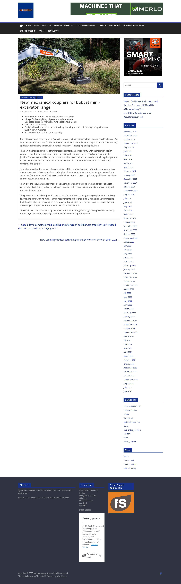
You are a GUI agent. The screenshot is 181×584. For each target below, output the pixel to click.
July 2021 (127, 340)
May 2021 (128, 348)
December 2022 (130, 273)
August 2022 (129, 289)
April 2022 (128, 305)
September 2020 (130, 379)
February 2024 (130, 218)
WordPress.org (130, 468)
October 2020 (129, 375)
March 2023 (129, 261)
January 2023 (129, 269)
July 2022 (127, 293)
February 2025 (130, 171)
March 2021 (129, 356)
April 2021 (128, 352)
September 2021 (130, 332)
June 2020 (128, 391)
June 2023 (128, 250)
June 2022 (128, 297)
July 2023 (127, 246)
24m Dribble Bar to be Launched (137, 113)
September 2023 (130, 238)
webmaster (44, 111)
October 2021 (129, 328)
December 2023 (130, 226)
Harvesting (114, 25)
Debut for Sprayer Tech (133, 117)
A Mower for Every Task (133, 109)
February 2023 (130, 265)
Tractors (46, 25)
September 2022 (130, 285)
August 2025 (129, 147)
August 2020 (129, 383)
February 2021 (130, 360)
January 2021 (129, 364)
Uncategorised (130, 441)
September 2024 (130, 191)
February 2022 (130, 312)
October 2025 (129, 139)
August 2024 (129, 194)
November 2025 (130, 135)
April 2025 (128, 163)
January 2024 (129, 222)
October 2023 (129, 234)
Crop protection (28, 31)
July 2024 (127, 198)
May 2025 (128, 159)
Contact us (53, 31)
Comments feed (130, 464)
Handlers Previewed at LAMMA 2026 (139, 105)
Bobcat (54, 111)
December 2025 (130, 131)
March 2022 (129, 309)
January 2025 (129, 175)
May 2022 (128, 301)
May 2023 (128, 253)
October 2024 (129, 187)
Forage (102, 25)
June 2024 (128, 202)
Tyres (42, 31)
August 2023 (129, 242)
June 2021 (128, 344)
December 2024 (130, 179)
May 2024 (128, 206)
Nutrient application (133, 25)
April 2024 (128, 210)
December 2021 (130, 320)
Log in (126, 456)
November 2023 (130, 230)
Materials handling (64, 25)
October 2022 (129, 281)
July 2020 (127, 387)
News (36, 25)
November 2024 (130, 183)
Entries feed (129, 460)
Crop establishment (86, 25)
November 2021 (130, 324)
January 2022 (129, 316)
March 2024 (129, 214)
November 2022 (130, 277)
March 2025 (129, 167)
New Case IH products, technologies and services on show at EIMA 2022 (80, 239)
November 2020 (130, 372)
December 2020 (130, 368)
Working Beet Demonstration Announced (141, 101)
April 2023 (128, 257)
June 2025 (128, 155)
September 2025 (130, 143)
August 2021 (129, 336)
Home (28, 25)
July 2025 (127, 151)
